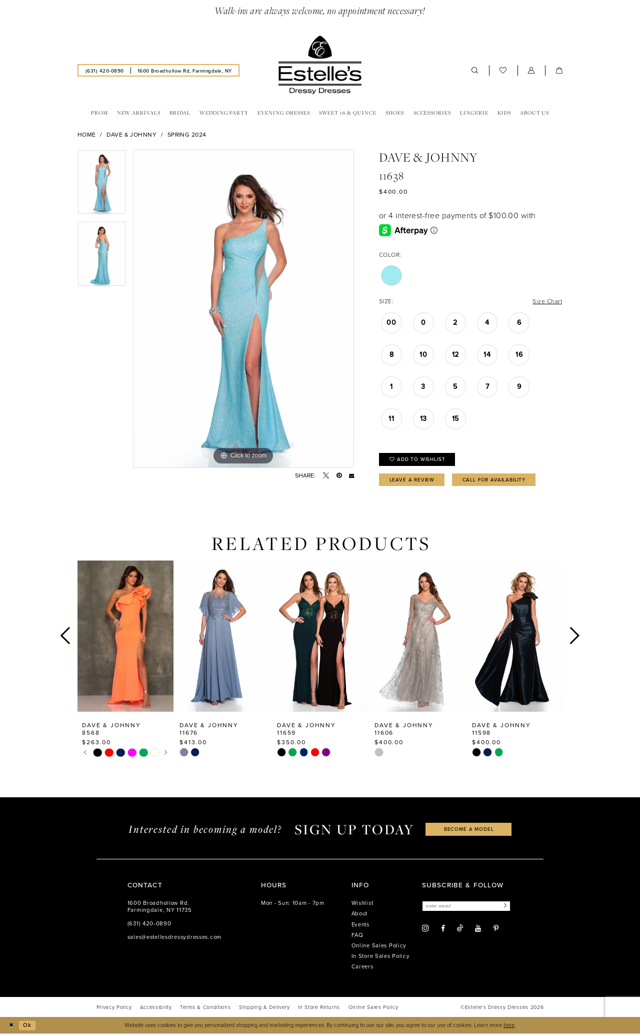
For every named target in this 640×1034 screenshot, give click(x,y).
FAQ (358, 935)
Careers (363, 966)
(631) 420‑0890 (150, 923)
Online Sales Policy (379, 945)
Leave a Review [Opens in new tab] (412, 479)
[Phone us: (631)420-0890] (104, 70)
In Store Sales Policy (381, 956)
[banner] (320, 65)
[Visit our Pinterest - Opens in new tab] (496, 928)
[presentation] (126, 636)
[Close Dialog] (11, 1025)
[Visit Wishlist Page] (503, 70)
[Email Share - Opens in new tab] (351, 475)
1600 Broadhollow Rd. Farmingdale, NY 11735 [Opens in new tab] (160, 906)
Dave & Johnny (131, 134)
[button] (532, 70)
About (360, 913)
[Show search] (475, 70)
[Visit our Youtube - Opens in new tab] (478, 928)
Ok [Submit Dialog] (27, 1025)
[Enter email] (466, 906)
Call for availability (494, 479)
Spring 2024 (187, 134)
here (509, 1025)
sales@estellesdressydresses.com (175, 937)
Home (87, 134)
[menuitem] (104, 70)
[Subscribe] (504, 906)
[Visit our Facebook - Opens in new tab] (443, 928)
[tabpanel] (102, 185)
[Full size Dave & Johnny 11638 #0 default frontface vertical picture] (244, 308)
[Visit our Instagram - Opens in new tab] (425, 928)
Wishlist (363, 903)
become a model (469, 828)
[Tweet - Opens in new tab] (326, 475)
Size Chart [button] (547, 301)
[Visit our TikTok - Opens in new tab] (460, 928)
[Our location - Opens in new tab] (184, 70)
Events (361, 924)
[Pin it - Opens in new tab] (339, 475)
